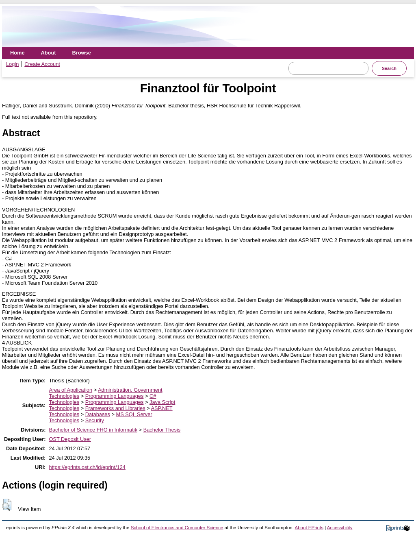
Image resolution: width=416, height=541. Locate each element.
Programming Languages (114, 396)
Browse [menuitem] (81, 53)
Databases (97, 414)
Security (94, 420)
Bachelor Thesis (162, 430)
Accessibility (340, 527)
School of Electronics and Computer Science (177, 527)
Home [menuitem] (17, 53)
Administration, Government (130, 390)
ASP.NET (162, 408)
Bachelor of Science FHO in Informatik (93, 430)
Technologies (64, 396)
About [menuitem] (48, 53)
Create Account (42, 64)
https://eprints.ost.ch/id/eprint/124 (87, 467)
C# (153, 396)
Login (12, 64)
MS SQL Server (134, 414)
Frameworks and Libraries (115, 408)
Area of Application (70, 390)
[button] (6, 505)
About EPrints (309, 527)
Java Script (162, 402)
